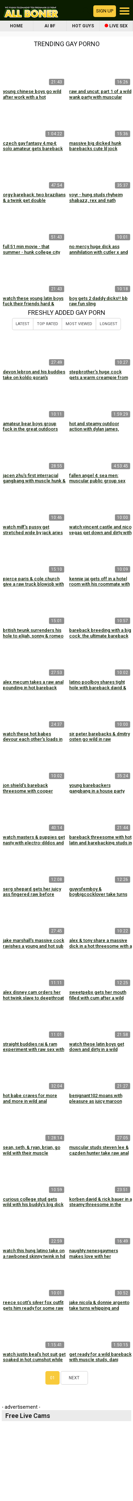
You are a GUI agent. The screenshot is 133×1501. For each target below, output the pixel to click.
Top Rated (47, 324)
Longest (108, 324)
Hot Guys (83, 25)
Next (74, 1377)
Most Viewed (79, 324)
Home (16, 25)
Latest (22, 324)
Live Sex (116, 25)
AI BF (49, 25)
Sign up (104, 10)
